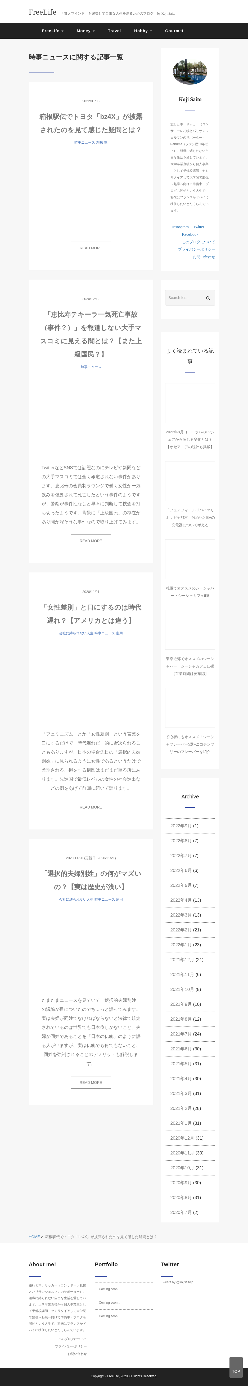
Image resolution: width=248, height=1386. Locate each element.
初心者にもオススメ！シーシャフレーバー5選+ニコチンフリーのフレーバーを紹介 (190, 744)
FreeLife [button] (53, 30)
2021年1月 (181, 1123)
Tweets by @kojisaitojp (177, 1282)
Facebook (190, 234)
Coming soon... (109, 1289)
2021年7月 (181, 1034)
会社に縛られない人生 (76, 633)
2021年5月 (181, 1063)
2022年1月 (181, 944)
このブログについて (198, 242)
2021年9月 (181, 1004)
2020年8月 (181, 1197)
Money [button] (86, 30)
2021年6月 (181, 1048)
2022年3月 (181, 915)
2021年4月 (181, 1078)
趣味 (99, 142)
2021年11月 (182, 974)
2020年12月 (182, 1138)
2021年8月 (181, 1019)
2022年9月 (181, 825)
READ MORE (91, 248)
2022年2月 (181, 929)
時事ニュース (84, 142)
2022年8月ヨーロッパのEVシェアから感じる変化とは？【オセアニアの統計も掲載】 (190, 439)
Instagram (180, 227)
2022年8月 (181, 840)
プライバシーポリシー (196, 249)
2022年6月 (181, 870)
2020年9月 (181, 1182)
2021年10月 (182, 989)
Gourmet (174, 30)
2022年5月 (181, 885)
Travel (114, 30)
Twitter (198, 227)
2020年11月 (182, 1153)
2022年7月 (181, 855)
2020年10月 (182, 1167)
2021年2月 (181, 1108)
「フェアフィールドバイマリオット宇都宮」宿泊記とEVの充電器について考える (190, 517)
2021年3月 (181, 1093)
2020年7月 (181, 1212)
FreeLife (113, 1376)
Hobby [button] (143, 30)
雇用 (119, 633)
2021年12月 (182, 959)
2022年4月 (181, 900)
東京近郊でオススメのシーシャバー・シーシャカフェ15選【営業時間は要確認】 (190, 666)
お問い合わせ (204, 257)
